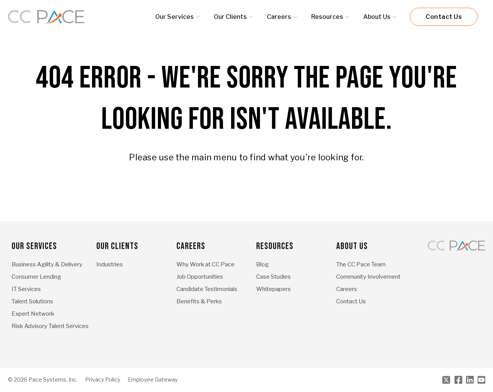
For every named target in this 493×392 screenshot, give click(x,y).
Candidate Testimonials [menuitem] (206, 289)
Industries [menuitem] (109, 264)
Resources (327, 16)
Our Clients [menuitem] (117, 246)
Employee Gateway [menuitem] (153, 380)
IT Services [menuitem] (26, 289)
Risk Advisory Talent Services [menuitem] (50, 326)
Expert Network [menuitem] (33, 313)
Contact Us (444, 16)
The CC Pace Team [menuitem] (361, 264)
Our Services (174, 16)
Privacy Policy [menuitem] (102, 380)
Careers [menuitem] (190, 246)
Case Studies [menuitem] (273, 276)
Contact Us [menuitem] (351, 301)
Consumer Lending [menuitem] (36, 276)
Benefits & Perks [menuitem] (199, 301)
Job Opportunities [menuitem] (199, 276)
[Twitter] (446, 379)
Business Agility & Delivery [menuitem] (47, 264)
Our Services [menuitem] (34, 246)
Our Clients (230, 16)
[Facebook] (458, 379)
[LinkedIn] (470, 379)
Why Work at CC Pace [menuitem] (205, 264)
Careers (279, 16)
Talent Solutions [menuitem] (32, 301)
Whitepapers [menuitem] (273, 289)
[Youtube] (481, 379)
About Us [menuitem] (352, 246)
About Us (377, 16)
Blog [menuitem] (262, 264)
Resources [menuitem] (274, 246)
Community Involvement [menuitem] (368, 276)
